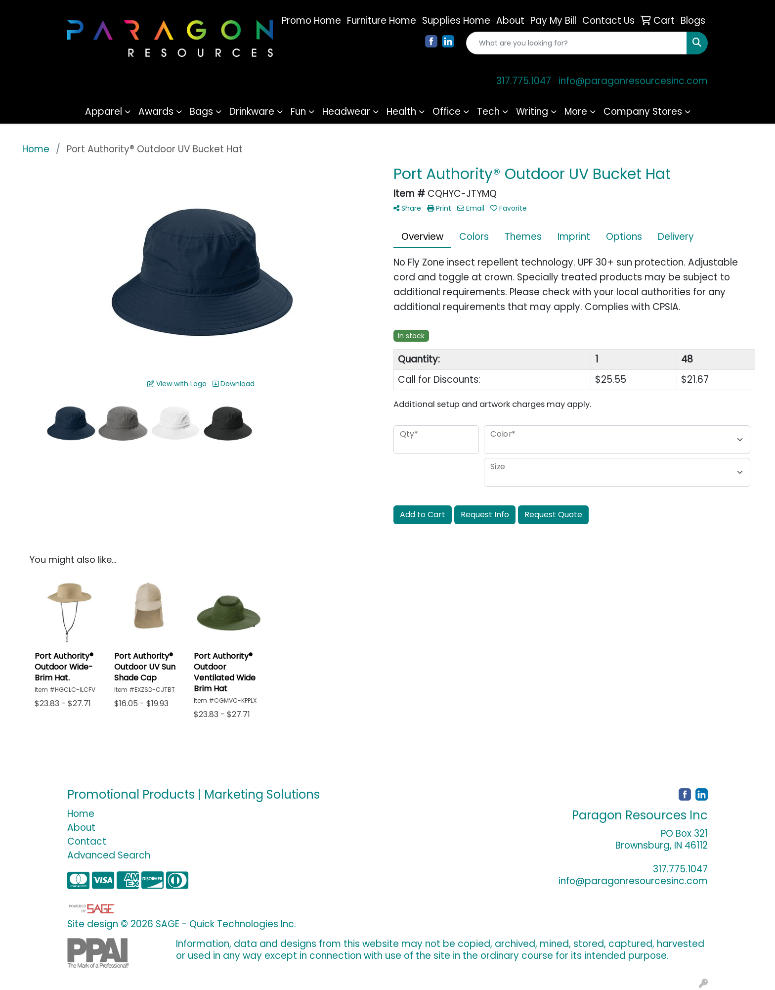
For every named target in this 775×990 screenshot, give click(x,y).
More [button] (575, 111)
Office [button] (446, 111)
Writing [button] (532, 111)
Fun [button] (298, 111)
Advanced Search (108, 855)
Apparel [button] (103, 111)
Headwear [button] (346, 111)
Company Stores (642, 111)
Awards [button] (155, 111)
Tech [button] (488, 111)
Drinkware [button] (251, 111)
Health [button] (401, 111)
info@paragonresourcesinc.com (633, 81)
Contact (86, 841)
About (81, 827)
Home (80, 813)
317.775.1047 (523, 81)
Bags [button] (201, 111)
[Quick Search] (576, 43)
